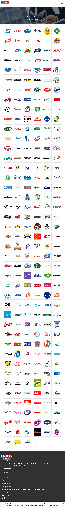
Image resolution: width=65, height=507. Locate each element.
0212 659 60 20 (8, 492)
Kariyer (5, 480)
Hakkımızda (6, 475)
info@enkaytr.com (9, 495)
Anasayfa (6, 472)
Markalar (6, 478)
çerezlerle (35, 505)
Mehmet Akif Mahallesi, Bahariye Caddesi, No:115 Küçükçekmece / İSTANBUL (28, 489)
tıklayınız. (55, 505)
